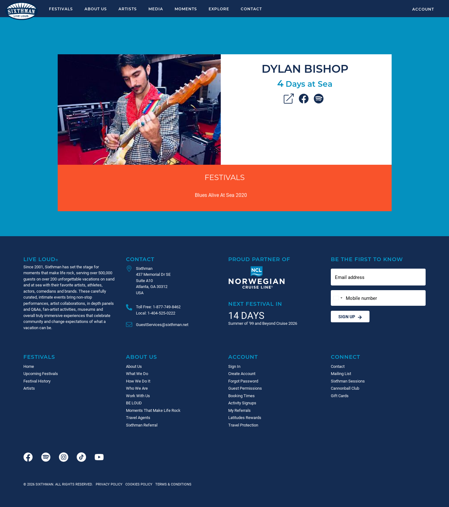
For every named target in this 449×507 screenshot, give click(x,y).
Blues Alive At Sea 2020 (221, 195)
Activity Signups (242, 403)
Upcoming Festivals (40, 373)
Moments (186, 8)
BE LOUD (134, 403)
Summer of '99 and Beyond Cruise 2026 (262, 323)
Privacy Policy (109, 484)
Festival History (37, 381)
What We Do (137, 373)
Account (423, 9)
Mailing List (341, 373)
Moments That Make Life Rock (153, 410)
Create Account (241, 373)
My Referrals (239, 410)
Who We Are (137, 388)
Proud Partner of (259, 259)
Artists (127, 8)
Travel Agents (138, 417)
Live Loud (40, 259)
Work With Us (138, 395)
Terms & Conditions (172, 484)
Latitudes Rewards (244, 417)
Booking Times (241, 395)
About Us (95, 8)
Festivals (61, 8)
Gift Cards (340, 395)
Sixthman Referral (141, 425)
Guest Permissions (245, 388)
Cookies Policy (137, 484)
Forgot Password (243, 381)
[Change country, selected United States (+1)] (337, 298)
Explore (219, 8)
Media (155, 8)
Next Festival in (255, 303)
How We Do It (138, 381)
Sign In (234, 366)
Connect (345, 356)
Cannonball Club (345, 388)
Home (28, 366)
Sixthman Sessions (348, 381)
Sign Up (350, 316)
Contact (251, 8)
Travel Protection (243, 425)
